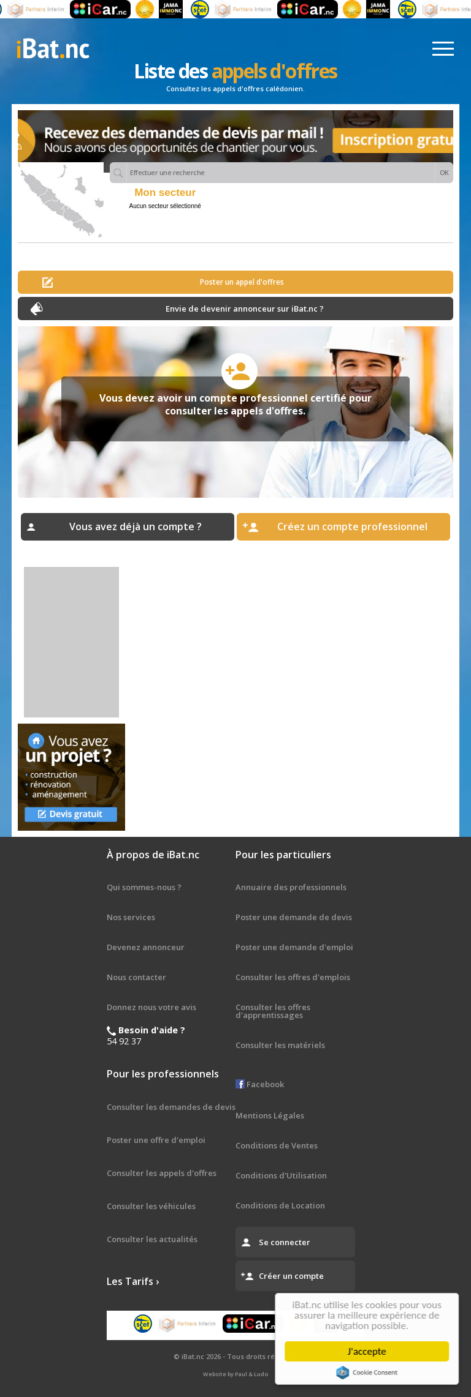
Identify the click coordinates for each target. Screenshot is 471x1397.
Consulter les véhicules (151, 1206)
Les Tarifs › (133, 1281)
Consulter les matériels (280, 1045)
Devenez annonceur (146, 947)
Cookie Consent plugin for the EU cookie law (369, 1372)
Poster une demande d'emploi (294, 947)
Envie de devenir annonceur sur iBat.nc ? (245, 308)
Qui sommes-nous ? (144, 887)
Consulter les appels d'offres (161, 1172)
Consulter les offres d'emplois (293, 977)
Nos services (131, 917)
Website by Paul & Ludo (235, 1374)
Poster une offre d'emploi (156, 1139)
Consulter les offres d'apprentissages (273, 1011)
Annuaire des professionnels (291, 887)
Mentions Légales (270, 1115)
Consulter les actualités (152, 1239)
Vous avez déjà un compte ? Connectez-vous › (135, 530)
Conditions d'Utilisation (281, 1175)
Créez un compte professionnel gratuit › (352, 530)
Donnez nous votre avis (151, 1007)
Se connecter (284, 1242)
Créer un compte (291, 1275)
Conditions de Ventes (277, 1145)
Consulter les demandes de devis (171, 1106)
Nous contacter (136, 977)
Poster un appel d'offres (242, 282)
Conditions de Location (280, 1205)
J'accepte (369, 1351)
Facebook (260, 1084)
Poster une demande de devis (294, 917)
